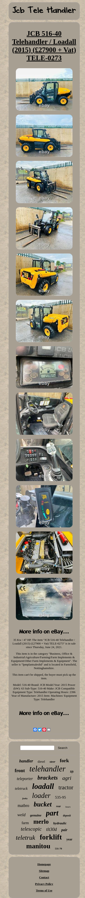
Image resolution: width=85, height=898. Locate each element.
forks (24, 798)
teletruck (21, 788)
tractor (65, 787)
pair (64, 830)
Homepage (44, 864)
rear (58, 806)
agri (66, 778)
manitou (38, 846)
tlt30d (51, 829)
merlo (41, 821)
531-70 (58, 848)
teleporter (25, 778)
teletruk (25, 837)
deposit (67, 815)
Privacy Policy (44, 884)
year (69, 839)
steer (52, 761)
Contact (44, 877)
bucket (43, 804)
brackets (47, 777)
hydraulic (60, 823)
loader (41, 795)
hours (67, 807)
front (20, 770)
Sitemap (44, 870)
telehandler (47, 768)
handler (26, 761)
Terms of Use (44, 890)
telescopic (31, 829)
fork (64, 760)
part (52, 813)
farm (25, 823)
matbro (23, 805)
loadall (43, 786)
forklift (51, 837)
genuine (35, 815)
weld (21, 814)
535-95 (60, 797)
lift (71, 771)
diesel (41, 761)
